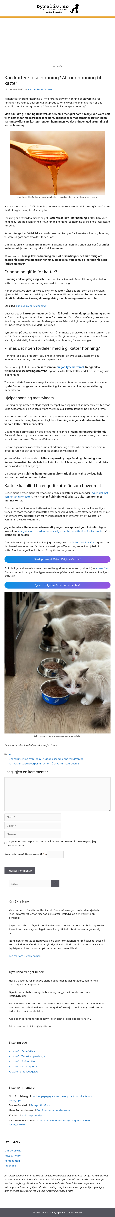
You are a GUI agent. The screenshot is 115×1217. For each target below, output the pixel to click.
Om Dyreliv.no (12, 1150)
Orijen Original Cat (83, 542)
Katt (11, 754)
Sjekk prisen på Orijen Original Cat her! (57, 559)
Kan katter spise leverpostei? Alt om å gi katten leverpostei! (44, 763)
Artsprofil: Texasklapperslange (27, 1056)
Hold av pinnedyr (32, 1115)
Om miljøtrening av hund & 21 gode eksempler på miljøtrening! (46, 759)
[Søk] (55, 883)
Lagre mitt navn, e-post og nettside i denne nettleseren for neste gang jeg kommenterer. (52, 843)
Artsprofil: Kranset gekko (23, 1071)
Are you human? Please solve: (34, 854)
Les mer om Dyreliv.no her (24, 956)
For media (10, 1165)
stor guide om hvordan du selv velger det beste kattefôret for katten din (60, 531)
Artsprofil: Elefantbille (22, 1061)
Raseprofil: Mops (40, 1105)
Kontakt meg (12, 1160)
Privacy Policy (12, 1155)
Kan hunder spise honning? (31, 306)
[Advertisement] (57, 39)
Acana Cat (102, 568)
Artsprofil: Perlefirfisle (22, 1051)
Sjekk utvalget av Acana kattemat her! (57, 585)
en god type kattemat (70, 367)
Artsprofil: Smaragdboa (23, 1066)
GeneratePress (74, 1212)
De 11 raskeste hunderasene (53, 1110)
